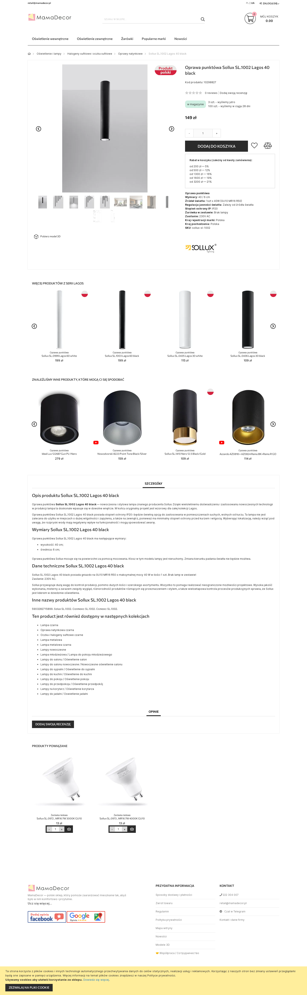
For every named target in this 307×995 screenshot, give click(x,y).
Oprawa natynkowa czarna (57, 630)
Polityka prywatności (169, 919)
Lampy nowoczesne (53, 649)
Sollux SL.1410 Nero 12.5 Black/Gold (185, 452)
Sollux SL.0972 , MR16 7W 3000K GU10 (59, 817)
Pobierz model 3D (47, 236)
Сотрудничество (188, 953)
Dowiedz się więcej (96, 979)
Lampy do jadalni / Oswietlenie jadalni (64, 693)
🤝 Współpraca (165, 953)
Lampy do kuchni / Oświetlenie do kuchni (66, 674)
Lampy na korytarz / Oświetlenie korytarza (67, 689)
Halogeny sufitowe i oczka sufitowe (89, 53)
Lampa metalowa (51, 639)
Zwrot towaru (164, 903)
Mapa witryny (164, 928)
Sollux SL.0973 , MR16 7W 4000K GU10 (122, 817)
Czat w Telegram (232, 911)
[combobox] (153, 19)
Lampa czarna (49, 625)
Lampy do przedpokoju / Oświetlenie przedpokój (72, 684)
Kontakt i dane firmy (232, 919)
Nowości (161, 936)
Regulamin (162, 911)
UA (253, 2)
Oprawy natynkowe (130, 53)
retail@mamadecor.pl (233, 903)
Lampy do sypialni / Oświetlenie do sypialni (68, 669)
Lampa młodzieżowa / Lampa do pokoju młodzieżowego (76, 654)
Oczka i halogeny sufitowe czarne (62, 635)
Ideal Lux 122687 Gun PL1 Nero (59, 452)
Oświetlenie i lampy (49, 53)
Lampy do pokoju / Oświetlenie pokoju (65, 679)
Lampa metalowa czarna (56, 644)
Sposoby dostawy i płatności (174, 894)
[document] (154, 980)
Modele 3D (163, 944)
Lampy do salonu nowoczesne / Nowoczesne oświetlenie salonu (81, 664)
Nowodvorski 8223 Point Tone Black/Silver (122, 452)
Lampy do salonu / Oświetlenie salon (64, 659)
